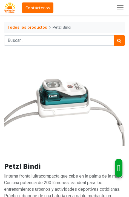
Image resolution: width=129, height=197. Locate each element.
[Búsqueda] (119, 40)
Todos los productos (27, 27)
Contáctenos (37, 7)
